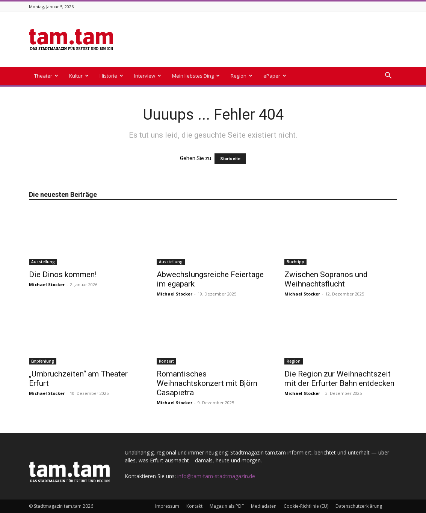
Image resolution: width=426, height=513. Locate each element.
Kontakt (194, 506)
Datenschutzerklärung (358, 506)
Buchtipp (295, 261)
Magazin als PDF (227, 506)
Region (241, 75)
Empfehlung (42, 361)
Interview (147, 75)
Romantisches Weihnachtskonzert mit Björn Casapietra (207, 383)
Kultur (79, 75)
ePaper (274, 75)
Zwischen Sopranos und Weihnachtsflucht (326, 279)
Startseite (230, 158)
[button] (388, 76)
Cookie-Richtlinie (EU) (306, 506)
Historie (111, 75)
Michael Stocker (47, 284)
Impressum (167, 506)
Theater (46, 75)
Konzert (166, 361)
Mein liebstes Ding (196, 75)
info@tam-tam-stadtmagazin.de (216, 476)
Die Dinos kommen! (63, 274)
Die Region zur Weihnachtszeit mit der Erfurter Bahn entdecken (339, 378)
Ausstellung (43, 261)
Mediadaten (263, 506)
